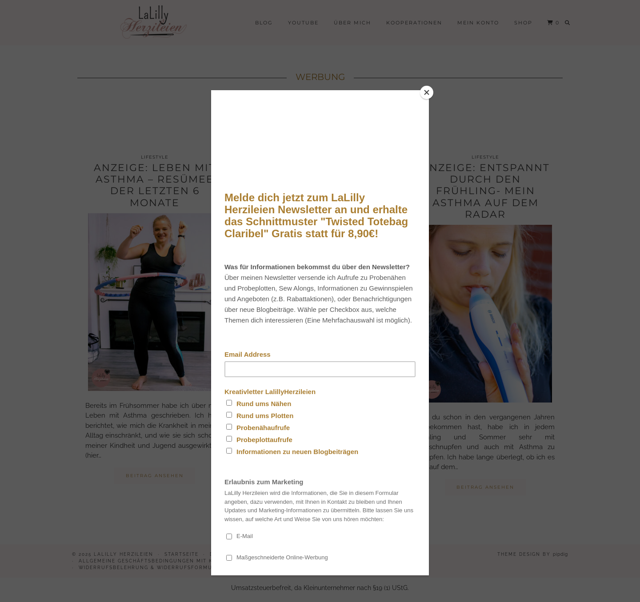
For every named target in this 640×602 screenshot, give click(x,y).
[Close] (426, 92)
